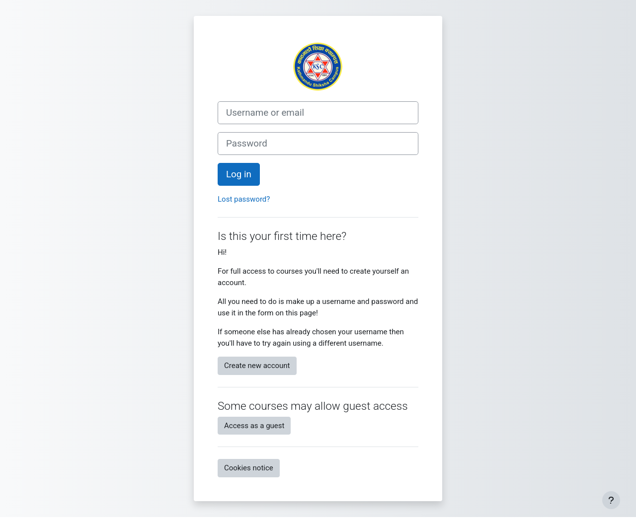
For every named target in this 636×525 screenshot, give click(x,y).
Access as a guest (254, 425)
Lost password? (244, 199)
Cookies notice (248, 467)
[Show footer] (611, 500)
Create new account (257, 365)
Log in (238, 174)
